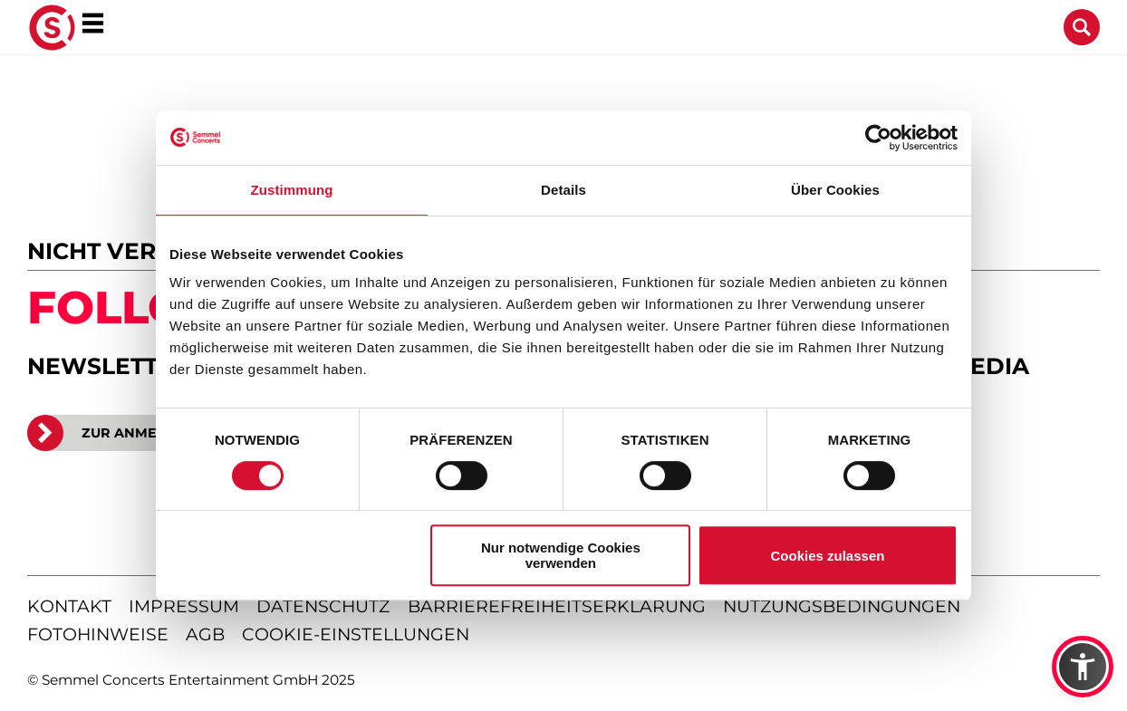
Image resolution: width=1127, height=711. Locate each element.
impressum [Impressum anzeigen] (184, 606)
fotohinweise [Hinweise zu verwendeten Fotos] (98, 634)
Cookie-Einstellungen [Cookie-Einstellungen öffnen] (355, 634)
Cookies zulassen (828, 555)
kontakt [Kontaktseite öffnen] (69, 606)
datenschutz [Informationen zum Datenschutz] (323, 606)
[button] (1082, 666)
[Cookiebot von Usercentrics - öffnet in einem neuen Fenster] (878, 137)
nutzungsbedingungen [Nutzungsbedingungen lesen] (841, 606)
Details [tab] (563, 189)
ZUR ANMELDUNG (117, 433)
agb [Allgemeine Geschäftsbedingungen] (205, 634)
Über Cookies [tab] (835, 189)
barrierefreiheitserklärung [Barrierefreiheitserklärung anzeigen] (557, 606)
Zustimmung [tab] (292, 189)
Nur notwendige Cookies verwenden (561, 555)
